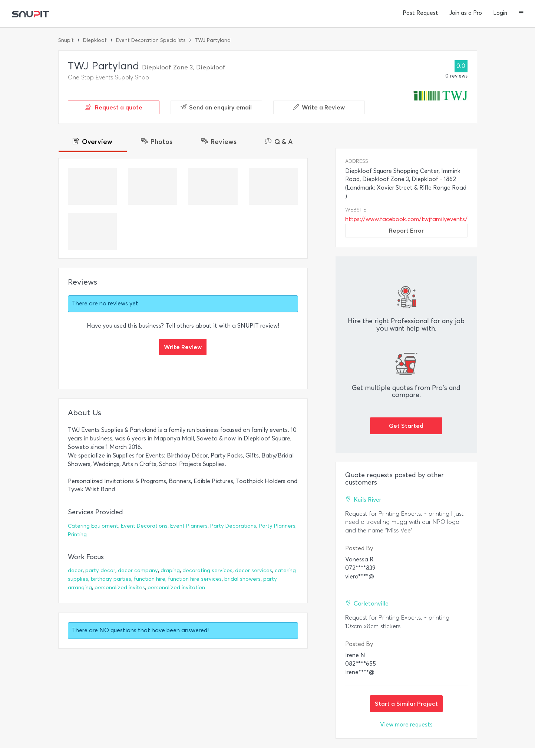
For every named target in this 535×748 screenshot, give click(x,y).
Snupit (66, 40)
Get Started (406, 425)
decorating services (207, 570)
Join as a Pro (465, 13)
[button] (521, 13)
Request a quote (113, 107)
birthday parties (111, 579)
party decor (100, 570)
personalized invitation (176, 587)
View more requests (406, 724)
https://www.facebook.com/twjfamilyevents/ (406, 219)
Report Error (406, 230)
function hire (149, 579)
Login (500, 13)
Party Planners (277, 526)
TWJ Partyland (213, 40)
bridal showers (242, 579)
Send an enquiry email (216, 107)
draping (170, 570)
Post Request (420, 13)
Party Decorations (233, 526)
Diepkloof (95, 40)
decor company (138, 570)
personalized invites (120, 587)
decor (75, 570)
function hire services (195, 579)
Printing (77, 534)
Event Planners (189, 526)
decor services (253, 570)
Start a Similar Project (406, 703)
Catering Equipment (93, 526)
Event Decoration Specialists (150, 40)
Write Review (183, 347)
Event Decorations (144, 526)
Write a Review (319, 107)
